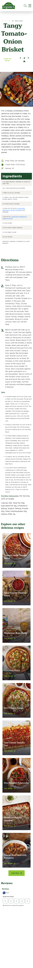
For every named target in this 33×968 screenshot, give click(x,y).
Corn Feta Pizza (12, 670)
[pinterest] (28, 58)
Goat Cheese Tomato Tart (14, 744)
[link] (8, 21)
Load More (15, 873)
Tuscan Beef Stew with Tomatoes (15, 856)
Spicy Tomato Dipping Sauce (15, 594)
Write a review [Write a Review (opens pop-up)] (19, 21)
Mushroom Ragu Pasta (15, 633)
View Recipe (8, 564)
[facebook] (20, 58)
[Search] (25, 6)
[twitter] (24, 58)
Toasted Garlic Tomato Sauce (15, 556)
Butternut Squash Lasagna (13, 819)
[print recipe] (24, 61)
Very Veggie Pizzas (13, 708)
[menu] (30, 6)
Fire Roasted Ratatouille (16, 783)
